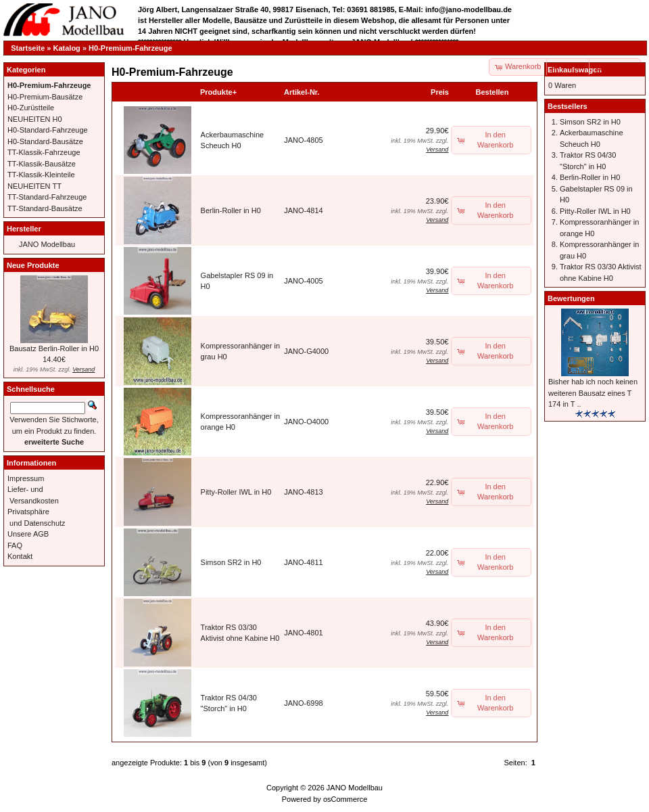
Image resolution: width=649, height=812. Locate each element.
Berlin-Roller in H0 (231, 210)
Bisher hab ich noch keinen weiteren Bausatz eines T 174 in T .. (593, 393)
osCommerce (345, 799)
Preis (440, 92)
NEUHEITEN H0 (34, 119)
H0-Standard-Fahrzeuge (47, 130)
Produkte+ (218, 92)
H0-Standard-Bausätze (45, 141)
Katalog (66, 48)
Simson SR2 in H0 (231, 562)
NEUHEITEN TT (34, 186)
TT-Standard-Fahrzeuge (47, 197)
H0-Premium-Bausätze (44, 97)
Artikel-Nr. (302, 92)
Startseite (28, 48)
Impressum (25, 478)
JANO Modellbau (47, 244)
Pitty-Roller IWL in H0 (236, 492)
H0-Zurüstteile (30, 108)
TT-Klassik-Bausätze (41, 164)
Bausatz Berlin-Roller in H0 (54, 348)
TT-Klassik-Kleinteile (41, 175)
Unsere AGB (28, 534)
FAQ (14, 545)
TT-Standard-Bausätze (44, 208)
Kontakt (19, 556)
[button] (568, 67)
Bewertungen (571, 298)
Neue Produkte (33, 265)
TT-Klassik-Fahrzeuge (43, 152)
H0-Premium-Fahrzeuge (130, 48)
